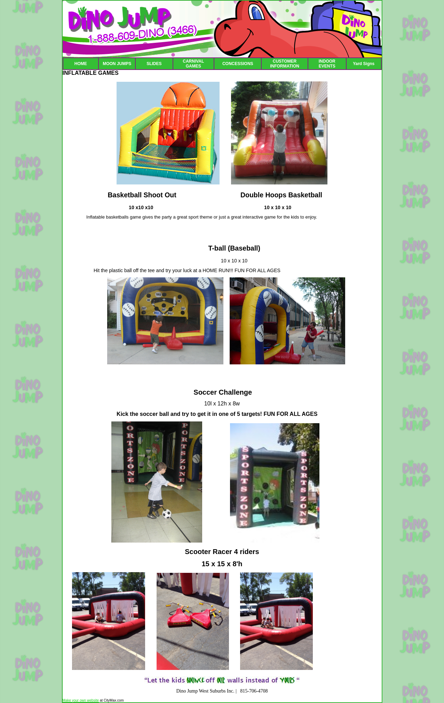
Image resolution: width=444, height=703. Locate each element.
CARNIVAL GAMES (193, 64)
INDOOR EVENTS (327, 64)
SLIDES (153, 63)
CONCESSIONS (237, 63)
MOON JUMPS (117, 63)
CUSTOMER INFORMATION (284, 64)
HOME (80, 63)
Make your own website (81, 700)
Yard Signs (363, 63)
